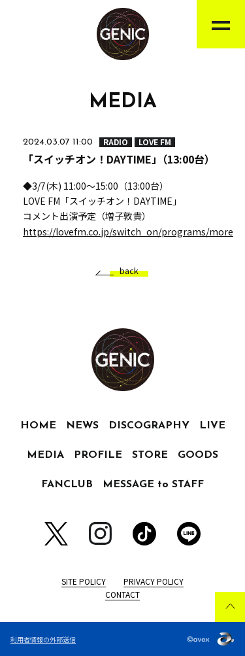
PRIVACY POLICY (153, 581)
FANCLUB (67, 484)
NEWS (82, 426)
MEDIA (45, 455)
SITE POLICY (83, 581)
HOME (38, 426)
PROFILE (98, 455)
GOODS (198, 455)
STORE (150, 455)
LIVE (212, 426)
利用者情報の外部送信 (43, 639)
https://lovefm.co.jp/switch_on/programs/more (128, 231)
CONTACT (122, 594)
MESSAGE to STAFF (153, 484)
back (124, 271)
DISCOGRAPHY (148, 426)
